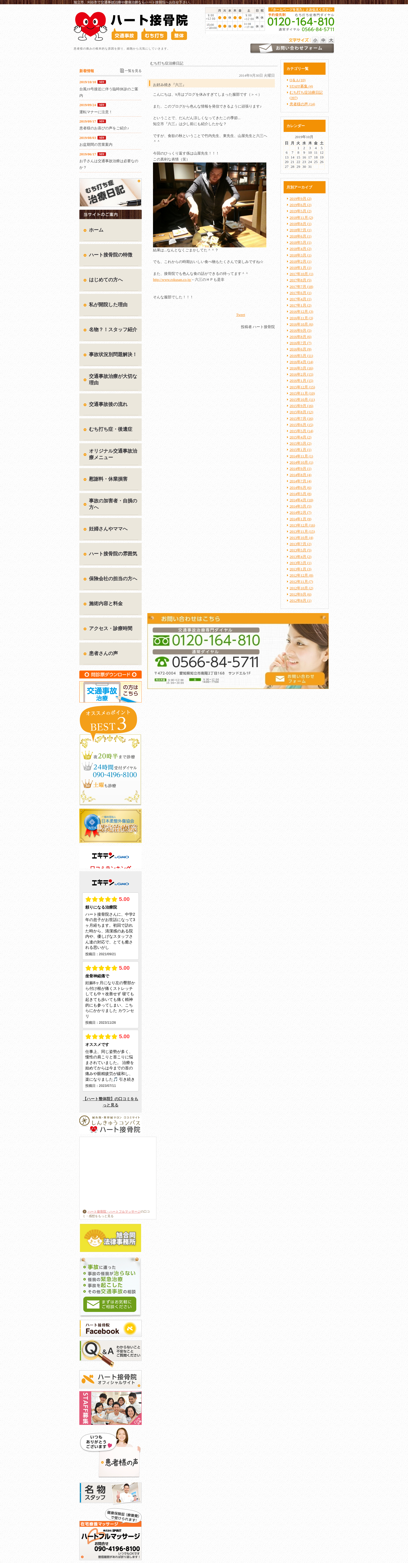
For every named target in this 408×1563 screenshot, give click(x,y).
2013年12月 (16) (302, 525)
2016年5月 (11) (301, 356)
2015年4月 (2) (300, 437)
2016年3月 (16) (301, 368)
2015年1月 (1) (300, 450)
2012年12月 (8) (301, 575)
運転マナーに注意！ (95, 112)
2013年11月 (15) (302, 531)
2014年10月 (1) (301, 462)
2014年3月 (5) (300, 506)
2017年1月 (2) (300, 305)
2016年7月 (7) (300, 343)
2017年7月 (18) (301, 286)
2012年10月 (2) (301, 588)
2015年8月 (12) (301, 412)
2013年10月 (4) (301, 538)
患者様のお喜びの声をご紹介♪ (104, 128)
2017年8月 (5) (300, 280)
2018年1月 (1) (300, 268)
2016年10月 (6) (301, 324)
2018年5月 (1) (300, 242)
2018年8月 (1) (300, 224)
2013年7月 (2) (300, 544)
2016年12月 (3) (301, 311)
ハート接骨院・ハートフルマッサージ (111, 1211)
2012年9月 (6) (300, 594)
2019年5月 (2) (300, 211)
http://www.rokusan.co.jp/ (172, 279)
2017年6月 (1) (300, 293)
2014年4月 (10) (301, 500)
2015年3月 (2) (300, 443)
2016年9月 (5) (300, 330)
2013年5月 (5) (300, 550)
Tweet (240, 314)
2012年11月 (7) (301, 581)
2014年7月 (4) (300, 481)
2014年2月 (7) (300, 512)
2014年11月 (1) (301, 456)
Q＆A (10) (297, 80)
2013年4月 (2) (300, 556)
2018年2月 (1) (300, 261)
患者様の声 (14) (302, 104)
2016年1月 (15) (301, 380)
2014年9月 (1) (300, 468)
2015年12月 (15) (302, 387)
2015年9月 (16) (301, 406)
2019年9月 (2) (300, 198)
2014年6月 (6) (300, 487)
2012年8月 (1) (300, 600)
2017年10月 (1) (301, 274)
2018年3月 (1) (300, 255)
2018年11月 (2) (301, 217)
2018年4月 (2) (300, 249)
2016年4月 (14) (301, 362)
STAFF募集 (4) (301, 86)
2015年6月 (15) (301, 425)
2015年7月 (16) (301, 418)
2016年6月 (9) (300, 349)
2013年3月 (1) (300, 563)
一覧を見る (133, 71)
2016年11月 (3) (301, 318)
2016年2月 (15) (301, 374)
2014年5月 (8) (300, 494)
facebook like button (260, 314)
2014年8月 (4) (300, 475)
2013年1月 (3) (300, 569)
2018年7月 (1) (300, 230)
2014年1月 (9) (300, 519)
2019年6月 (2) (300, 205)
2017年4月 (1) (300, 299)
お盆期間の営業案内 (95, 144)
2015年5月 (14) (301, 431)
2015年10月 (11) (302, 399)
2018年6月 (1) (300, 236)
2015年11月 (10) (302, 393)
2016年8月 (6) (300, 337)
